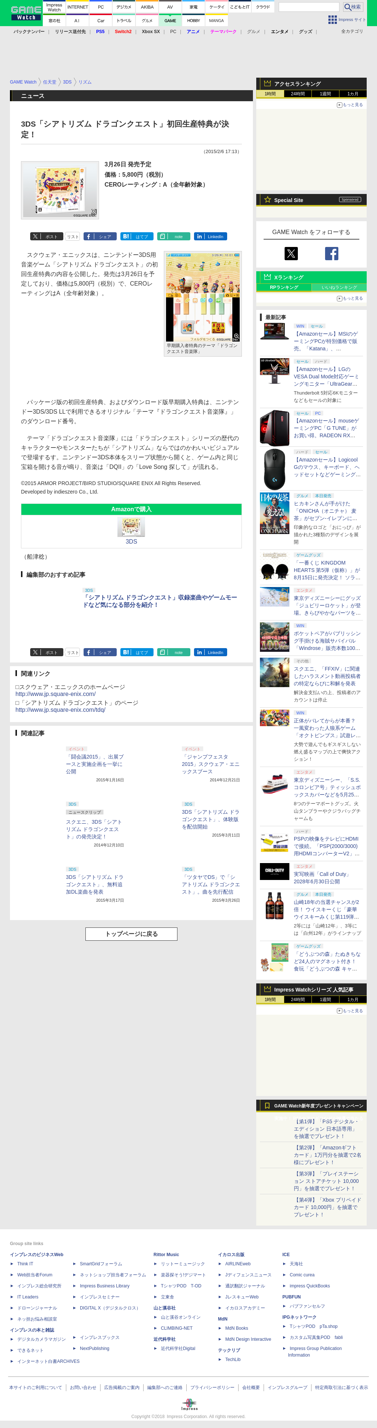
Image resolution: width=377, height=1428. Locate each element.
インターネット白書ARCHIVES (48, 1361)
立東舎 (167, 1297)
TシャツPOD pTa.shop (314, 1326)
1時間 (270, 93)
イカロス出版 (231, 1254)
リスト (73, 236)
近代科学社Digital (178, 1348)
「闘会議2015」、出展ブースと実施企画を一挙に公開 (95, 764)
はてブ (142, 236)
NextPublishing (94, 1348)
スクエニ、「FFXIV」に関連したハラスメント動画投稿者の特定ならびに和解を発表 (327, 676)
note (179, 236)
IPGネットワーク (299, 1317)
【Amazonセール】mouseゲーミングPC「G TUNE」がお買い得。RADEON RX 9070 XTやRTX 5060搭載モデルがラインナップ (326, 435)
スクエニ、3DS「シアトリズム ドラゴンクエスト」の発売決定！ (94, 829)
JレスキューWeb (241, 1297)
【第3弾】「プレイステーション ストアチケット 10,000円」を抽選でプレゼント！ (326, 1181)
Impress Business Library (105, 1286)
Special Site (288, 200)
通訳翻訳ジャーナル (245, 1286)
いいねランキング (339, 287)
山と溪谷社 (165, 1308)
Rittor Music (166, 1254)
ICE (286, 1254)
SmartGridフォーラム (101, 1263)
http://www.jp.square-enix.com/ (55, 694)
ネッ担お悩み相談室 (37, 1319)
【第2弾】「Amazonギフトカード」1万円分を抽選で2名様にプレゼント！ (328, 1155)
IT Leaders (27, 1297)
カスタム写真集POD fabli (316, 1337)
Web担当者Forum (34, 1274)
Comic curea (302, 1274)
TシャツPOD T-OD (181, 1286)
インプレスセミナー (100, 1297)
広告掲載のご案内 (122, 1387)
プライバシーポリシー (212, 1387)
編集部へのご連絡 (165, 1387)
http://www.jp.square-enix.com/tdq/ (60, 710)
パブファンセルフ (307, 1306)
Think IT (25, 1263)
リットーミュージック (183, 1263)
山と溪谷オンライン (181, 1317)
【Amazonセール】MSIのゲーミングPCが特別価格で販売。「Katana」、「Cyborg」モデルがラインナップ (326, 348)
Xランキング (288, 277)
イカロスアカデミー (245, 1308)
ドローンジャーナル (37, 1308)
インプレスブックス (100, 1337)
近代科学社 (165, 1339)
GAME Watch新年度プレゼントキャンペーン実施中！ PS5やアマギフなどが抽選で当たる (318, 1107)
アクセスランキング (297, 84)
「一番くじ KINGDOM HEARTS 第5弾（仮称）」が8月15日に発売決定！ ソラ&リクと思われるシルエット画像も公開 (327, 577)
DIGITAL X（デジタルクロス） (110, 1308)
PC (173, 31)
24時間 (297, 93)
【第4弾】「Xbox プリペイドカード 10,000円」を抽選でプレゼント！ (328, 1207)
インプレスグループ (287, 1387)
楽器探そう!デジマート (183, 1274)
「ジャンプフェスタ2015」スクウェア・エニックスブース (211, 764)
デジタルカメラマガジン (41, 1339)
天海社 (296, 1263)
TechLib (232, 1359)
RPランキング (284, 287)
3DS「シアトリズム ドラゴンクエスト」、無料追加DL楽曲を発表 (95, 884)
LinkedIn (215, 236)
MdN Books (236, 1328)
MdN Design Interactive (248, 1339)
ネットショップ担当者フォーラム (113, 1274)
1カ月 (353, 93)
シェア (105, 236)
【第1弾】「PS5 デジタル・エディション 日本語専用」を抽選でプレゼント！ (326, 1128)
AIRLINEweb (238, 1263)
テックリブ (229, 1350)
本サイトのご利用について (35, 1387)
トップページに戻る (131, 934)
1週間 (325, 93)
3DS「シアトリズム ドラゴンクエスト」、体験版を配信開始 (211, 819)
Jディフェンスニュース (248, 1274)
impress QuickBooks (310, 1286)
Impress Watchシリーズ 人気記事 (313, 990)
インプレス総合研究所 (39, 1286)
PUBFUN (291, 1297)
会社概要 (251, 1387)
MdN (223, 1319)
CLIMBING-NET (177, 1328)
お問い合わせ (83, 1387)
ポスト (52, 236)
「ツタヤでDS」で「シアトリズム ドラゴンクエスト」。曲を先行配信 (211, 884)
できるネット (30, 1350)
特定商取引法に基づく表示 (341, 1387)
